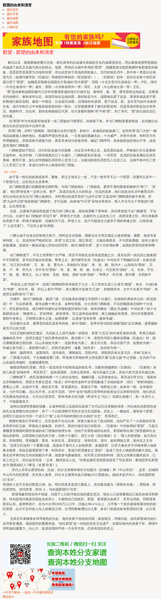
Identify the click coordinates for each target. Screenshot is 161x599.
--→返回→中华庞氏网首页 (37, 592)
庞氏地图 (12, 22)
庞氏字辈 (12, 14)
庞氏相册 (12, 18)
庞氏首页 (12, 9)
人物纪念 (12, 27)
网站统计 (8, 596)
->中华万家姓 (11, 592)
